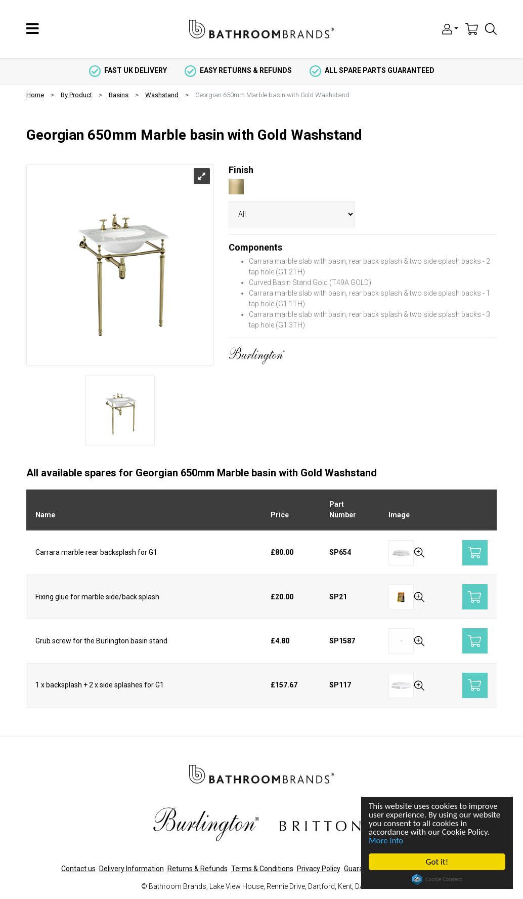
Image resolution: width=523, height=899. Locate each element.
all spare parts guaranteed (372, 70)
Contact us (78, 869)
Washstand (162, 95)
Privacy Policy (318, 869)
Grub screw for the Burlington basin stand (101, 641)
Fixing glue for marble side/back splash (97, 597)
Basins (118, 95)
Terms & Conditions (262, 869)
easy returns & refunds (238, 70)
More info (386, 840)
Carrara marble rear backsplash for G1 (96, 552)
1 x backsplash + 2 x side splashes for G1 (99, 685)
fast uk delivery (128, 70)
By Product (76, 95)
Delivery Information (131, 869)
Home (35, 95)
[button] (450, 28)
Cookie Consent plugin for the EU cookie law (437, 879)
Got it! (437, 861)
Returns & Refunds (197, 869)
